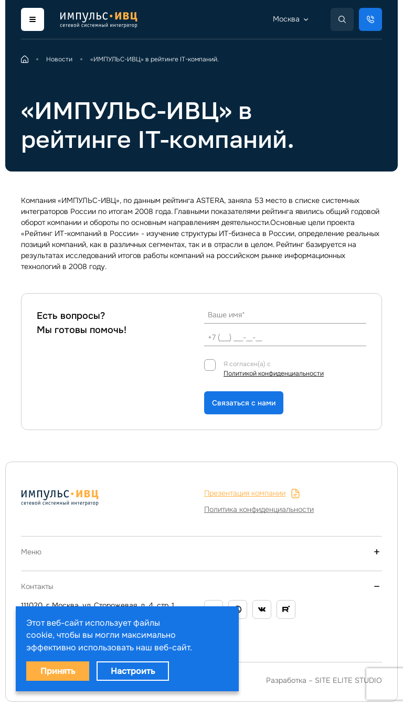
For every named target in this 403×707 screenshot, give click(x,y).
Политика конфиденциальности (259, 509)
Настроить (133, 671)
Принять (57, 671)
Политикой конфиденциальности (274, 373)
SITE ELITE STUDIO (348, 680)
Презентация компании (252, 493)
